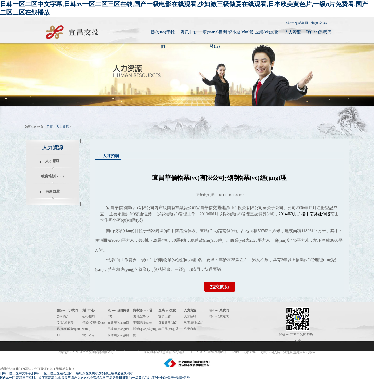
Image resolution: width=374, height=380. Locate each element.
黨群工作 (164, 316)
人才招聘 (52, 161)
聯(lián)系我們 (319, 32)
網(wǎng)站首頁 (297, 23)
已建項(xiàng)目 (118, 329)
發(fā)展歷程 (65, 322)
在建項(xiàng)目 (118, 322)
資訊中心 (189, 32)
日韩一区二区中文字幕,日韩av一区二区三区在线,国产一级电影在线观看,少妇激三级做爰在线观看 (66, 373)
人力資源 (292, 32)
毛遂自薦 (52, 192)
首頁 (49, 126)
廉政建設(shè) (167, 322)
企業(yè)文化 (266, 32)
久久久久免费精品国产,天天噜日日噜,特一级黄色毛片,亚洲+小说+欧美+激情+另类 (134, 377)
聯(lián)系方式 (219, 316)
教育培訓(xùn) (52, 176)
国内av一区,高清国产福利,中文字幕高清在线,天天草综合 (38, 377)
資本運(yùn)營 (241, 32)
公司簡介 (63, 316)
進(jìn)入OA (319, 23)
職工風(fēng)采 (168, 329)
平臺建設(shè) (142, 322)
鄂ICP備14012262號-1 (129, 352)
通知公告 (88, 335)
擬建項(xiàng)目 (118, 335)
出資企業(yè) (141, 316)
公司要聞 (88, 316)
